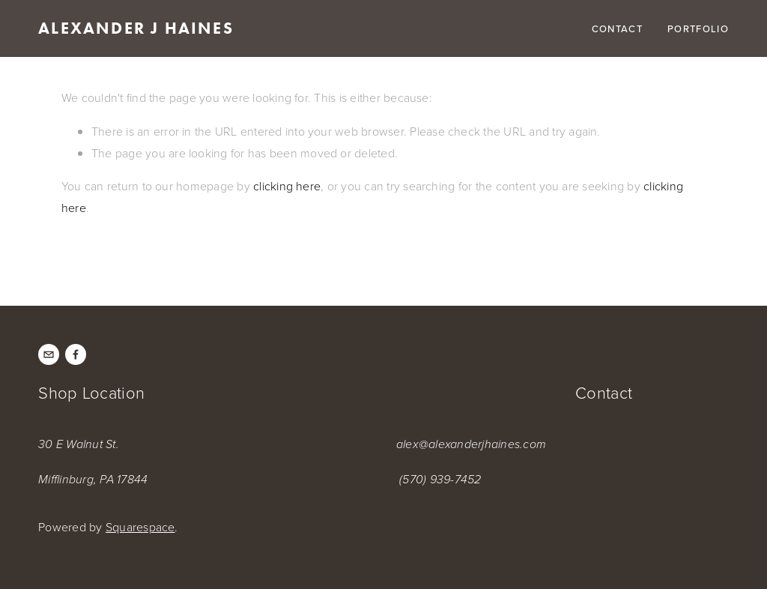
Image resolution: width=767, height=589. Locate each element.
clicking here (287, 186)
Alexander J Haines (136, 28)
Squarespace (140, 527)
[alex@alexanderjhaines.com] (48, 354)
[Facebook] (75, 354)
